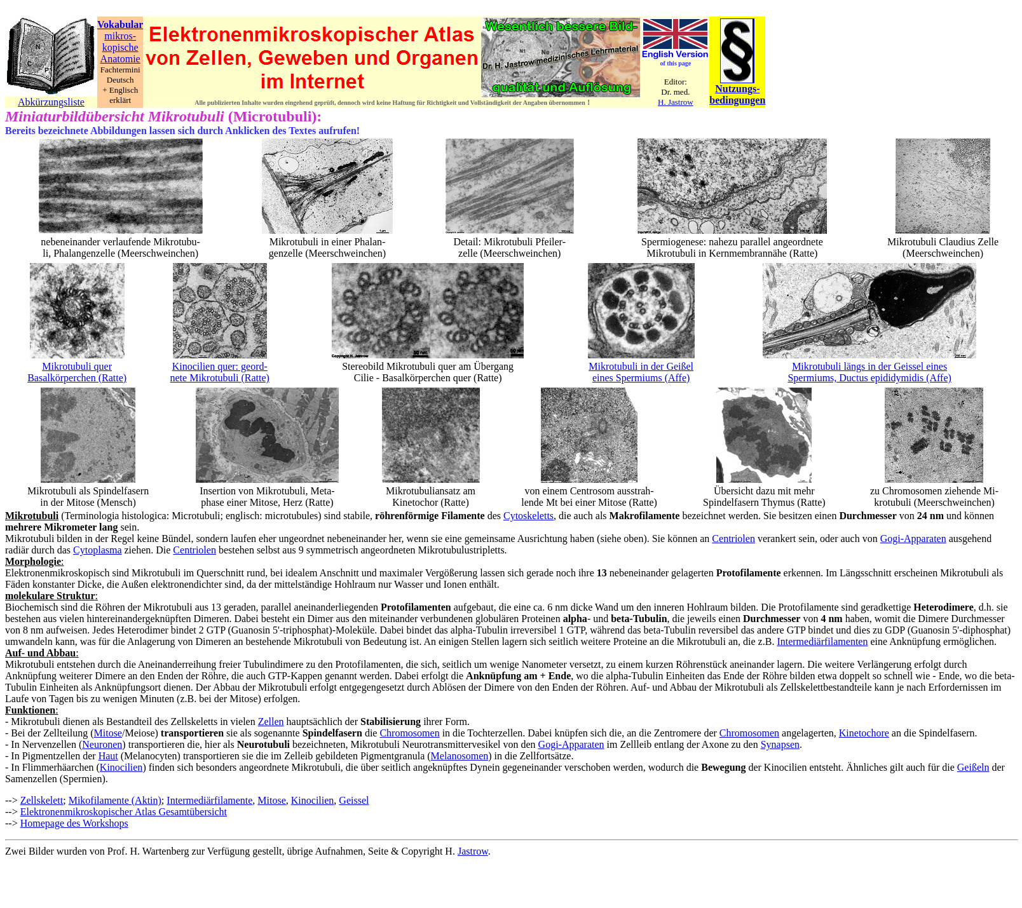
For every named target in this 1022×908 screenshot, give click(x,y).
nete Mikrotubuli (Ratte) (219, 377)
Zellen (271, 721)
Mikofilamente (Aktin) (115, 800)
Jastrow (473, 851)
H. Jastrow (675, 102)
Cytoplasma (97, 550)
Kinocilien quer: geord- (220, 366)
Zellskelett (42, 800)
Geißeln (973, 767)
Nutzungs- (737, 88)
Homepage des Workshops (74, 823)
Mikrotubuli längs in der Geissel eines (869, 366)
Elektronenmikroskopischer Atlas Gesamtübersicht (123, 811)
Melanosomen (460, 755)
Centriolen (733, 538)
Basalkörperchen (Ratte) (76, 377)
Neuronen (102, 744)
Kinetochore (864, 733)
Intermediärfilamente (209, 800)
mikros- (120, 35)
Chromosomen (409, 733)
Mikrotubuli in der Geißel (641, 366)
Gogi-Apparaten (913, 538)
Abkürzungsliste (51, 102)
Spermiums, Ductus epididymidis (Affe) (869, 377)
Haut (108, 755)
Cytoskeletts (528, 515)
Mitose (108, 733)
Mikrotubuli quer (77, 366)
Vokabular (120, 24)
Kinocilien (121, 767)
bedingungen (737, 100)
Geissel (354, 800)
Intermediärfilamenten (822, 641)
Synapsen (780, 744)
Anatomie (120, 58)
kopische (120, 47)
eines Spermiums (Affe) (641, 377)
